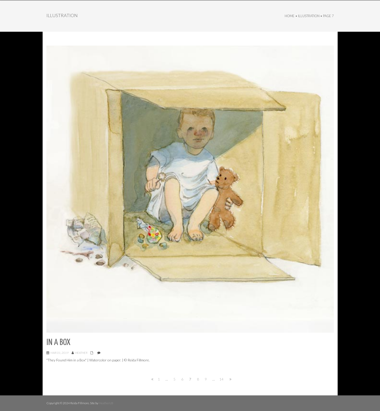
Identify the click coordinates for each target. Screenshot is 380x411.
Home (290, 16)
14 (221, 379)
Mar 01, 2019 (59, 353)
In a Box (58, 342)
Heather (81, 353)
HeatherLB (106, 403)
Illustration (308, 16)
